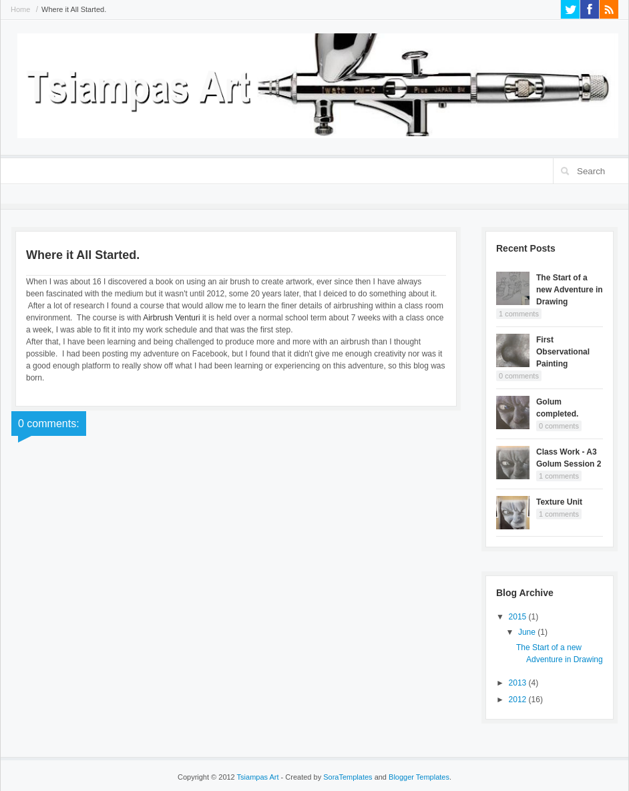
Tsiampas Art (258, 777)
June (528, 632)
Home (20, 9)
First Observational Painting (563, 351)
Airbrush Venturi (171, 317)
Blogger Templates (419, 777)
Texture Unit (559, 502)
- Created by (326, 777)
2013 (519, 683)
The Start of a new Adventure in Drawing (569, 289)
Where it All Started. (73, 9)
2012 (519, 699)
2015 (519, 616)
